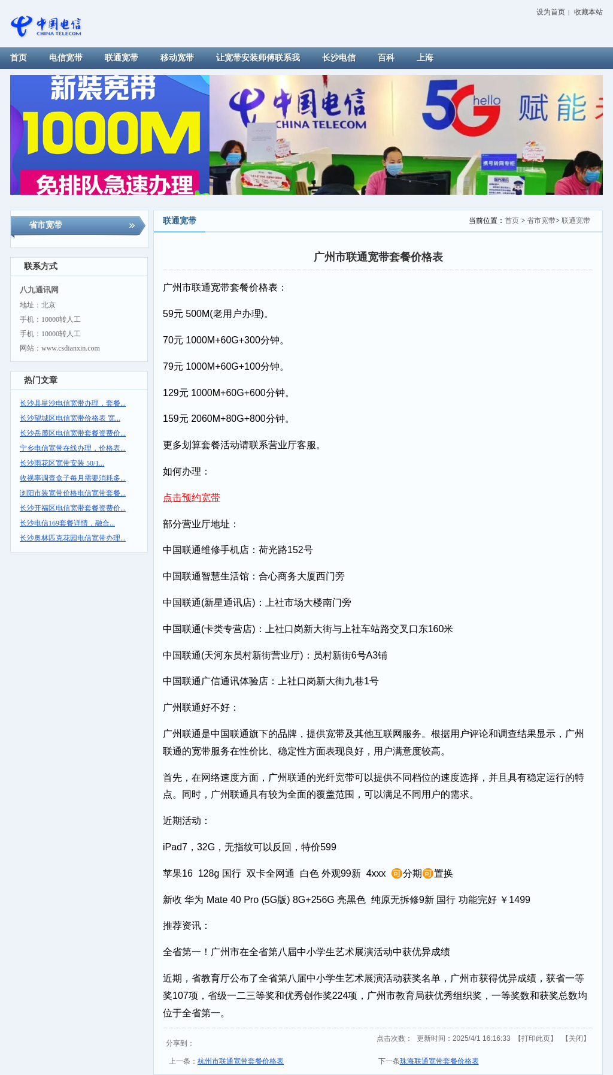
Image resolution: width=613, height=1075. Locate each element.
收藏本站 (588, 12)
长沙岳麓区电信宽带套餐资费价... (73, 433)
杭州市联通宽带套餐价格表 (241, 1061)
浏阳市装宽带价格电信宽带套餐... (73, 493)
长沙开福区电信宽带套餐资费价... (73, 508)
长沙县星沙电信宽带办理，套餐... (73, 403)
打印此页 (535, 1038)
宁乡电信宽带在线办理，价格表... (73, 448)
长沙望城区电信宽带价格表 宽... (70, 418)
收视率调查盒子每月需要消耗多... (73, 478)
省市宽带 (541, 220)
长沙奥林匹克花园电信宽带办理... (73, 538)
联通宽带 (576, 220)
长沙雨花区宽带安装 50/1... (62, 463)
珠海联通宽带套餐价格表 (439, 1061)
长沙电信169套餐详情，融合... (67, 523)
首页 (512, 220)
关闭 (576, 1038)
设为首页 (550, 12)
